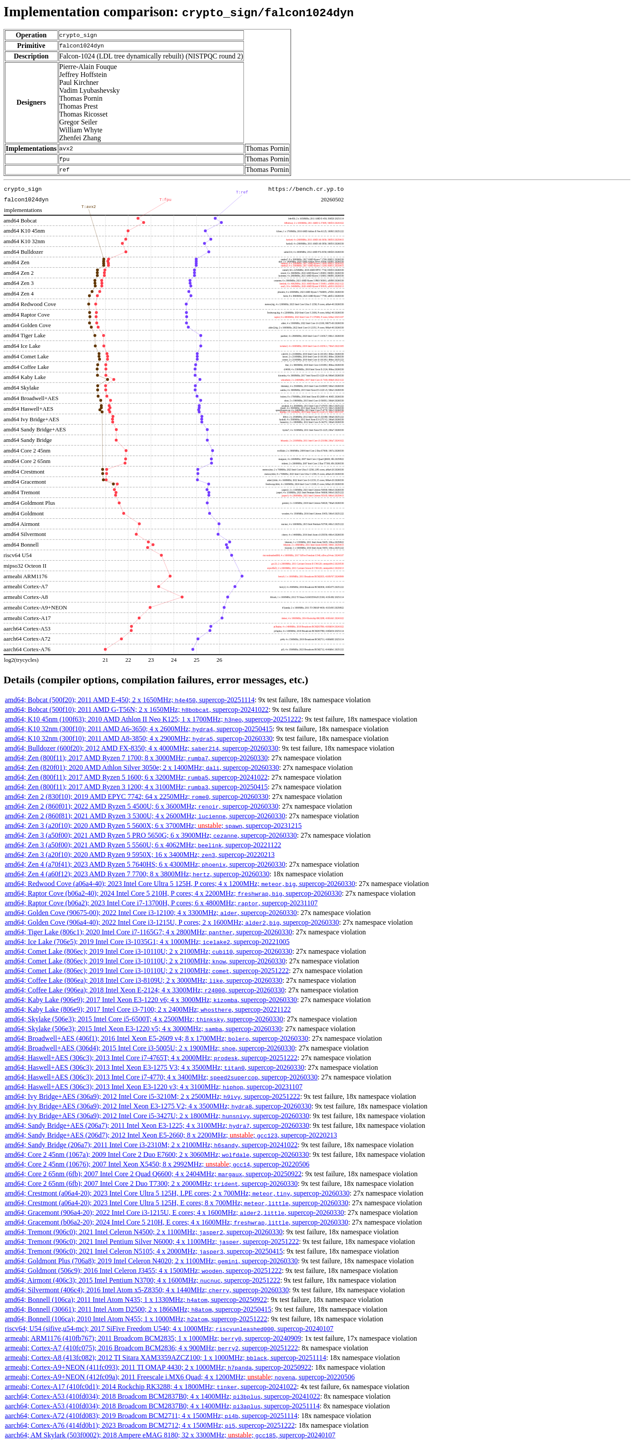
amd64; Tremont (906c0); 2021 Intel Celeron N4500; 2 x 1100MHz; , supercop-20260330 (144, 1232)
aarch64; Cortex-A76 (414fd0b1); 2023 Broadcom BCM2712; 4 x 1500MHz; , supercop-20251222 (150, 1425)
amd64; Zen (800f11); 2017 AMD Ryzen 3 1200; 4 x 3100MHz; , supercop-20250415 (136, 787)
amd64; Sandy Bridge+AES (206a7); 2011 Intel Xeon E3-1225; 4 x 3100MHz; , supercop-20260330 (157, 1125)
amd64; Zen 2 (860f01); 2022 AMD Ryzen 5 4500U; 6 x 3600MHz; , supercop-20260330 (141, 806)
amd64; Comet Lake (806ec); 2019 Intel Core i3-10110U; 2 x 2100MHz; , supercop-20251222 (147, 970)
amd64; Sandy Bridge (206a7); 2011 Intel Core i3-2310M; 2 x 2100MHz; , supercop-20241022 (151, 1145)
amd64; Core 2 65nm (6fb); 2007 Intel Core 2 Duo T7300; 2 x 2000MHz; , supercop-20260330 (151, 1183)
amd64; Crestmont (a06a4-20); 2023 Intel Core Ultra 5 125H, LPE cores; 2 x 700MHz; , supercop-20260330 (177, 1193)
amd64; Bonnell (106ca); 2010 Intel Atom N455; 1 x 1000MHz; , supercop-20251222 (136, 1319)
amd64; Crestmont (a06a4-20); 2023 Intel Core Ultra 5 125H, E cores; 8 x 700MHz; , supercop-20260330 (176, 1203)
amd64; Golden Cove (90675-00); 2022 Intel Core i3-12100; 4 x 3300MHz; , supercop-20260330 (151, 912)
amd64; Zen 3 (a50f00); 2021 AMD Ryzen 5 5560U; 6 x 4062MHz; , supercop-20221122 (143, 845)
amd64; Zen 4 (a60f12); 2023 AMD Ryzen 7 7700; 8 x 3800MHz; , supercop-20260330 (137, 874)
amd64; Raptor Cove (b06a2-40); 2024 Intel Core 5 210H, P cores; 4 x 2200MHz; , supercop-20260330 (173, 893)
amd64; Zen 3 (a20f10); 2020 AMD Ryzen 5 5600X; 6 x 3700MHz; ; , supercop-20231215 (153, 825)
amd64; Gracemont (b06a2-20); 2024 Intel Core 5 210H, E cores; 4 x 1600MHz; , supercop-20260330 (176, 1222)
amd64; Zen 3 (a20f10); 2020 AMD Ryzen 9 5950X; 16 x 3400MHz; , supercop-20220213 (140, 854)
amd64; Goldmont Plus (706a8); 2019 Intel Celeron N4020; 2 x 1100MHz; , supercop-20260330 (151, 1261)
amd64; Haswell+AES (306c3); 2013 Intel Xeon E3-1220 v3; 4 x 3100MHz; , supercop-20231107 (153, 1086)
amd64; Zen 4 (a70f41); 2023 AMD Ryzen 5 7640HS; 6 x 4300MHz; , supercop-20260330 (145, 864)
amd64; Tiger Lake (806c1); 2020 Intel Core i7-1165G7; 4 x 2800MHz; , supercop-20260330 (148, 932)
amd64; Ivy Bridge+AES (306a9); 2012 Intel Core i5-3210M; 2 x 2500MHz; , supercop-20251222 (152, 1096)
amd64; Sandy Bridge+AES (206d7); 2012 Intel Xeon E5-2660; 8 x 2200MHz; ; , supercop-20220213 (171, 1135)
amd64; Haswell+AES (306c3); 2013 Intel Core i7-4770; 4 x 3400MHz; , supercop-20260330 (161, 1077)
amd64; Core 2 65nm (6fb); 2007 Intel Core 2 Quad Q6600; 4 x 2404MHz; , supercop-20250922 (153, 1174)
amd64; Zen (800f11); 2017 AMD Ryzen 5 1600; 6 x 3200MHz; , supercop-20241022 (136, 777)
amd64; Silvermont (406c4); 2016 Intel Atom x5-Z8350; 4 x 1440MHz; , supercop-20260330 (147, 1290)
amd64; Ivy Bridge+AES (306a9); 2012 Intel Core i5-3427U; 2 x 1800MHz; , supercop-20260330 (157, 1115)
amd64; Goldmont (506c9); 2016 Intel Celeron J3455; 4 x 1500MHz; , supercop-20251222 (143, 1270)
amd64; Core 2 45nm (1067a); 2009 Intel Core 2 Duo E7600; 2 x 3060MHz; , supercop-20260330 (157, 1154)
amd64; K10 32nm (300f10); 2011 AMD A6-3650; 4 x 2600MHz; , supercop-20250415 (139, 729)
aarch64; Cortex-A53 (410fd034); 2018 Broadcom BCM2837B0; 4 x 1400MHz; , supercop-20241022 (162, 1396)
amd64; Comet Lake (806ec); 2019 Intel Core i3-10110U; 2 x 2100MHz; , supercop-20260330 (148, 951)
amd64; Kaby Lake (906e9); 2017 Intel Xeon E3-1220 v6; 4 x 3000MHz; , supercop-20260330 (151, 999)
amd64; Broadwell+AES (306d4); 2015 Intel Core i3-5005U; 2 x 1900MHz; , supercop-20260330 (150, 1048)
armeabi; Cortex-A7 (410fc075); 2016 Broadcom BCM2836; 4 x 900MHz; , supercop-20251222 (151, 1348)
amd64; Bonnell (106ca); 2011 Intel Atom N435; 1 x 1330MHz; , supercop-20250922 (136, 1299)
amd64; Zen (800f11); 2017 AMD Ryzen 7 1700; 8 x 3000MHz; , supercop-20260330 (136, 758)
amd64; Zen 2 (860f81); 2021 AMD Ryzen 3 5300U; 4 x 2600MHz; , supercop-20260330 (145, 816)
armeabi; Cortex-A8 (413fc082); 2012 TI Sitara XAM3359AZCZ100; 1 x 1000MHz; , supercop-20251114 (165, 1357)
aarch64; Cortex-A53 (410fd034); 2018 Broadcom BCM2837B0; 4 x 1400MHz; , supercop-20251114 (162, 1406)
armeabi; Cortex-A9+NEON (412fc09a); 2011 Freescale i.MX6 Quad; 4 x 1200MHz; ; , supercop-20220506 (180, 1377)
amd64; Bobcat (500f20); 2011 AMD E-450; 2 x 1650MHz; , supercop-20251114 (129, 700)
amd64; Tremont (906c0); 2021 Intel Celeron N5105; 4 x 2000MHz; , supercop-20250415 (144, 1251)
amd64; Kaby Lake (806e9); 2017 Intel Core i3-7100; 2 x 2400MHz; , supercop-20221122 (148, 1009)
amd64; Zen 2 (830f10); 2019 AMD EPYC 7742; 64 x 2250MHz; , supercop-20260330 (137, 796)
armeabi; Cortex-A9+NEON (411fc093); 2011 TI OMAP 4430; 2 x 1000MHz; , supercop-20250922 (158, 1367)
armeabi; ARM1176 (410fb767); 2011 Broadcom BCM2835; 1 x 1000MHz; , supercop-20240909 (153, 1338)
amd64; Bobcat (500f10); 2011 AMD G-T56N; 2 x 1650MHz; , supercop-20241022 (137, 709)
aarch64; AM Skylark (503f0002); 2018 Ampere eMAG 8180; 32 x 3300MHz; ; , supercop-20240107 (170, 1435)
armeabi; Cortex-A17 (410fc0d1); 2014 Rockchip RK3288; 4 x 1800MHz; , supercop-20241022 (151, 1386)
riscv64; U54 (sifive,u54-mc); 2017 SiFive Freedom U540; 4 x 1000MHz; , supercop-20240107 (169, 1328)
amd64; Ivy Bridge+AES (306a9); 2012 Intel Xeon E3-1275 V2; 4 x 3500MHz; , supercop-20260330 (158, 1106)
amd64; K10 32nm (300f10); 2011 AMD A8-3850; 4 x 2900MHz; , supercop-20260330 (139, 738)
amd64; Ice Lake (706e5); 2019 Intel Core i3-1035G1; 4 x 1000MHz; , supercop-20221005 (147, 941)
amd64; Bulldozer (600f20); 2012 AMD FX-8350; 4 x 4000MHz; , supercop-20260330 (141, 748)
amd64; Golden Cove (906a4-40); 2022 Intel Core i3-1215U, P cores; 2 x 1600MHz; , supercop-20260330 (172, 922)
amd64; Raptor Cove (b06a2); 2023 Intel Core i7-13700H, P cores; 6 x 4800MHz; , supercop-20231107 (161, 903)
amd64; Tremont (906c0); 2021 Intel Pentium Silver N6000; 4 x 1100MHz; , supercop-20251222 (152, 1241)
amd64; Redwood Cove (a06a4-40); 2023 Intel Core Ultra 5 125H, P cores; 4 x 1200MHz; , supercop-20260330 (180, 883)
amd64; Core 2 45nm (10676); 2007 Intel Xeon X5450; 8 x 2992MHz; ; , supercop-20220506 (157, 1164)
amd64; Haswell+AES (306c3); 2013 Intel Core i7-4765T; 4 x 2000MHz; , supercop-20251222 (151, 1057)
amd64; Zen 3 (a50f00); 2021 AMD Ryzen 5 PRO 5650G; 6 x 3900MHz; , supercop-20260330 (151, 835)
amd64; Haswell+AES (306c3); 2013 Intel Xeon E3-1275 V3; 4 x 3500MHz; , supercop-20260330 (154, 1067)
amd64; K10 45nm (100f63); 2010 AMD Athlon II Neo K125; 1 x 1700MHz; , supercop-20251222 (153, 719)
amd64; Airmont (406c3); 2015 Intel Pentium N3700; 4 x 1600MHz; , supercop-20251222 (142, 1280)
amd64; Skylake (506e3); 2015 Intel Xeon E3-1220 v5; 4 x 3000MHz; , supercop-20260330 (143, 1028)
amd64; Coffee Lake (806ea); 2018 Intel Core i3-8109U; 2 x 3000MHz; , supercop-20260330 (143, 980)
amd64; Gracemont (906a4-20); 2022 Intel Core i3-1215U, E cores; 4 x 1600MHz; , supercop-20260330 (174, 1212)
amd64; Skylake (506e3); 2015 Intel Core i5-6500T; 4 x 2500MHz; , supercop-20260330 (144, 1019)
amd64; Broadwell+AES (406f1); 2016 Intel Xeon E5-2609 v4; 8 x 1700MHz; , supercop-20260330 (156, 1038)
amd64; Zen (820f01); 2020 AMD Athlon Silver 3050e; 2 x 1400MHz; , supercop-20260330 (142, 767)
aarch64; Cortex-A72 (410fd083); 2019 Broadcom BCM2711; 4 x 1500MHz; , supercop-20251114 (151, 1415)
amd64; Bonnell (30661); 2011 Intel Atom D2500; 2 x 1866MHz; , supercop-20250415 (138, 1309)
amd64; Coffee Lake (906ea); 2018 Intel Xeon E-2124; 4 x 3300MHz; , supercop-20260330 (144, 990)
